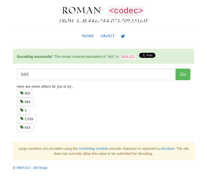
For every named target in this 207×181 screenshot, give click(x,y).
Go (183, 74)
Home (88, 35)
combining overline (93, 149)
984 (25, 102)
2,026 (26, 119)
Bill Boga (40, 168)
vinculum (168, 149)
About (107, 35)
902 (25, 93)
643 (25, 127)
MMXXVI (23, 168)
